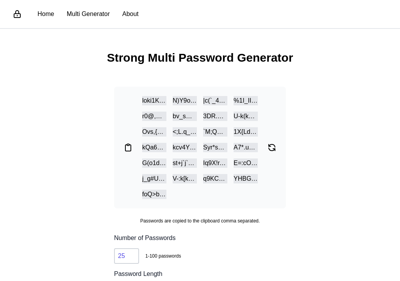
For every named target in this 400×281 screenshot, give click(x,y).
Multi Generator (88, 14)
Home (46, 14)
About (130, 14)
